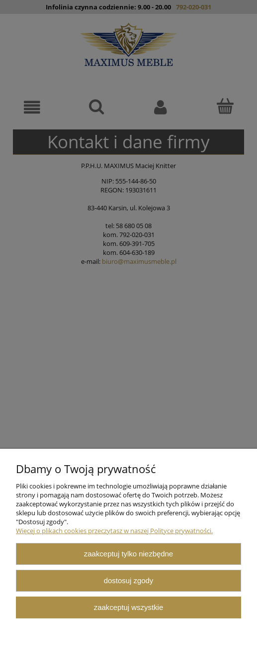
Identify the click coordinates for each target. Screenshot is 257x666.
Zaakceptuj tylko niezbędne (128, 553)
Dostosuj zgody (129, 580)
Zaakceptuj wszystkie (128, 607)
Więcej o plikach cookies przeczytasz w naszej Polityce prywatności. (114, 530)
